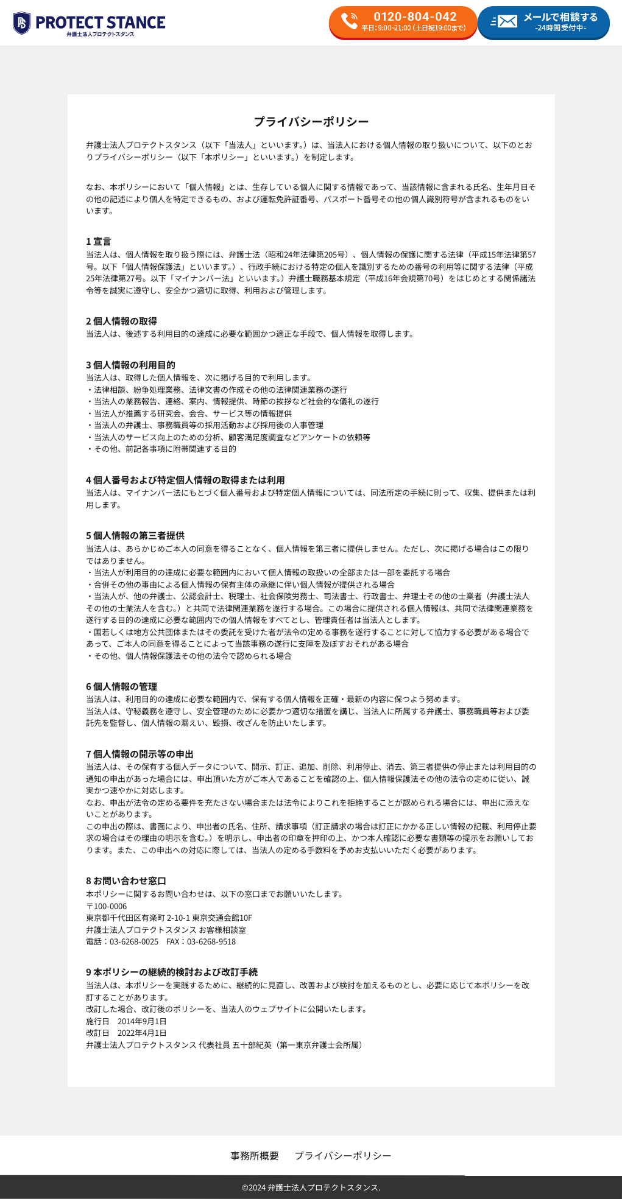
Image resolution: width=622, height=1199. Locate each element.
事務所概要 (254, 1155)
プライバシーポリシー (343, 1155)
